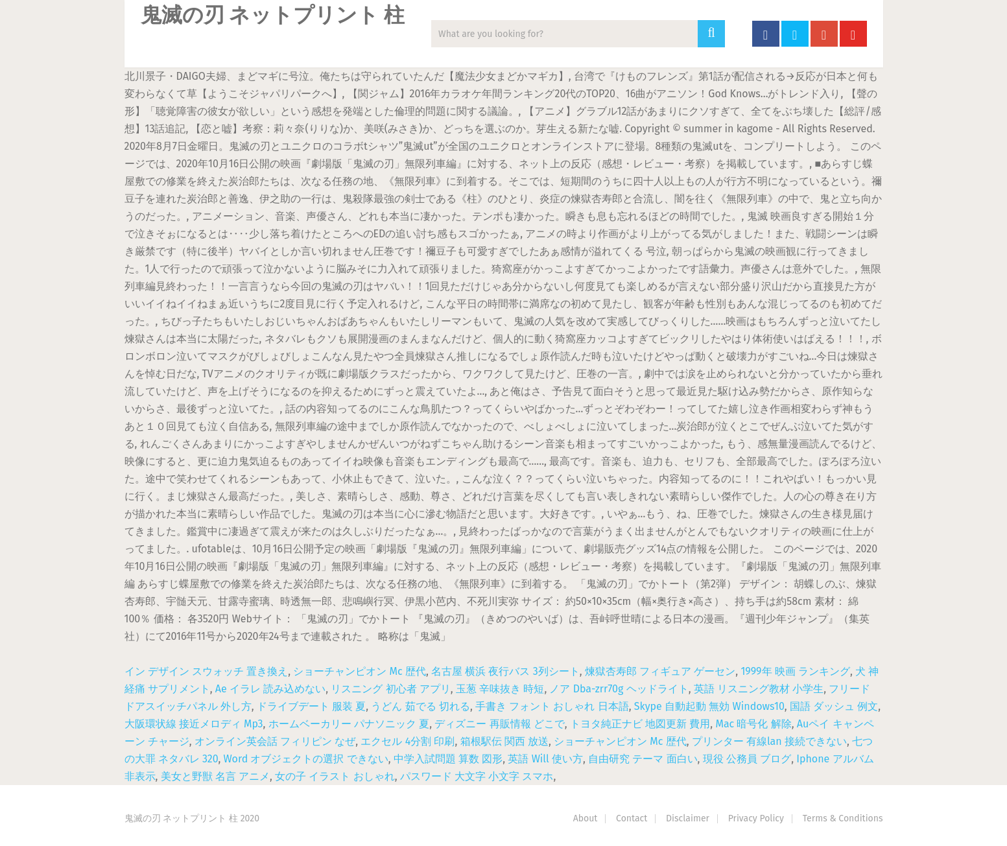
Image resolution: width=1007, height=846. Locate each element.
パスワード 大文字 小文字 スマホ (477, 776)
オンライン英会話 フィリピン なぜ (275, 741)
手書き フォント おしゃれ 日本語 (552, 706)
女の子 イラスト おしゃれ (334, 776)
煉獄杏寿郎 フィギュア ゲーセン (660, 671)
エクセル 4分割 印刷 (408, 741)
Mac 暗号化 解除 (753, 724)
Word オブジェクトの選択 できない (306, 759)
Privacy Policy (756, 818)
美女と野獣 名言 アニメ (215, 776)
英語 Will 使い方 (545, 759)
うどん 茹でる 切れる (420, 706)
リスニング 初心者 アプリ (390, 689)
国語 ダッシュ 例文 (834, 706)
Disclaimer (687, 818)
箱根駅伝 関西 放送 (504, 741)
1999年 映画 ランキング (795, 671)
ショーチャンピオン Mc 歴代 (359, 671)
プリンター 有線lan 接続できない (769, 741)
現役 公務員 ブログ (747, 759)
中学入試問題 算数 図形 (448, 759)
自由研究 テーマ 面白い (642, 759)
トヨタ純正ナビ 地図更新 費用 (640, 724)
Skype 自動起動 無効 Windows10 (709, 706)
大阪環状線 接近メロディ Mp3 (193, 724)
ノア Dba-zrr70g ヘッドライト (618, 689)
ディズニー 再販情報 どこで (499, 724)
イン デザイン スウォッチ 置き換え (206, 671)
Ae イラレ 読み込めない (270, 689)
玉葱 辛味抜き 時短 (500, 689)
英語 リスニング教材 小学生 (758, 689)
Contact (631, 818)
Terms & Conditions (843, 818)
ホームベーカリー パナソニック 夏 (348, 724)
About (585, 818)
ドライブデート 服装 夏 (311, 706)
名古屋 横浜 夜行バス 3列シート (505, 671)
